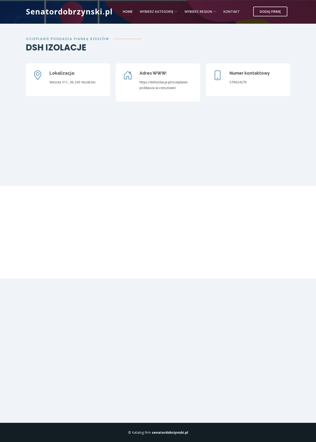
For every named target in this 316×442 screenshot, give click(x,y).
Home (128, 11)
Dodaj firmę (270, 11)
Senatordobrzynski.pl (69, 11)
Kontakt (231, 11)
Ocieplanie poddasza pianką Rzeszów (67, 38)
